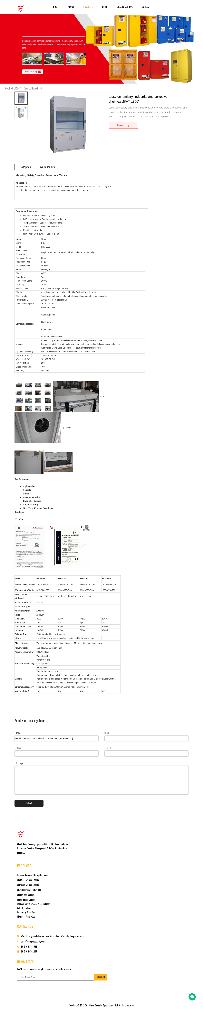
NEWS (104, 6)
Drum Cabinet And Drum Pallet (88, 861)
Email (107, 748)
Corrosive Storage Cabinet (86, 856)
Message (18, 763)
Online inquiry (123, 125)
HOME (7, 88)
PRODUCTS (88, 6)
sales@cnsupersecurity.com (126, 857)
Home (55, 6)
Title (17, 732)
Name (106, 732)
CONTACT (146, 6)
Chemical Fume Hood (33, 88)
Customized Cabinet (83, 866)
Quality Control (125, 6)
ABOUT (71, 6)
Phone (17, 748)
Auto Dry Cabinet (82, 882)
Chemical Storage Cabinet (86, 851)
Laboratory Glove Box (84, 886)
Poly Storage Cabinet (84, 871)
